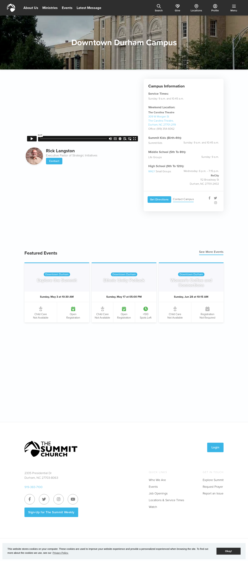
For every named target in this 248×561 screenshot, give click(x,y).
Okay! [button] (228, 551)
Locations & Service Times (166, 500)
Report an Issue (213, 493)
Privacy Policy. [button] (61, 553)
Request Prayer (213, 486)
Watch (153, 507)
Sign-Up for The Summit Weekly (51, 512)
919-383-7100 (33, 487)
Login (215, 447)
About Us (30, 7)
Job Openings (158, 493)
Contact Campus (183, 199)
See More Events (211, 252)
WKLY (151, 171)
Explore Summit (213, 480)
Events (67, 7)
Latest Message (89, 7)
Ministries (50, 7)
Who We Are (157, 480)
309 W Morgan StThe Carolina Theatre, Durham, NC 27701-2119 (162, 121)
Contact (54, 161)
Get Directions (159, 199)
